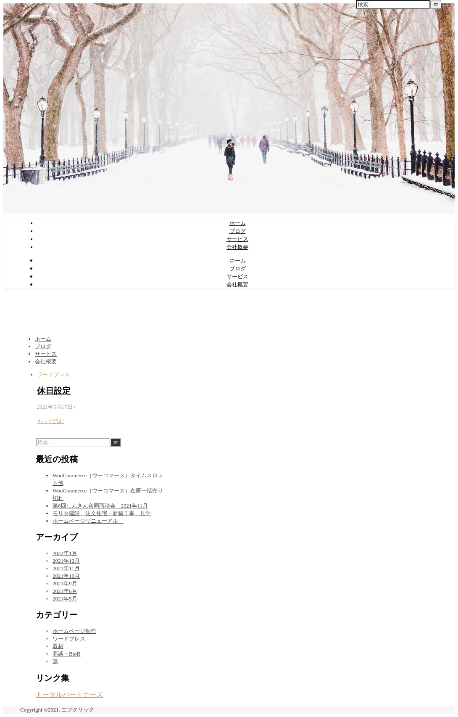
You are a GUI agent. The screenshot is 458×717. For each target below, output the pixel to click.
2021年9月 (65, 583)
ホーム (237, 223)
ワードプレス (53, 374)
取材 (58, 646)
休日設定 (54, 390)
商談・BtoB (66, 654)
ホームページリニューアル (88, 521)
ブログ (237, 231)
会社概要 (237, 247)
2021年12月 (66, 561)
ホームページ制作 (74, 631)
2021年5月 (65, 598)
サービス (237, 239)
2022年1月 (65, 553)
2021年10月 (66, 576)
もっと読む (50, 421)
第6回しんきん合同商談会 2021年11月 (100, 506)
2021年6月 (65, 591)
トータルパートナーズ (69, 694)
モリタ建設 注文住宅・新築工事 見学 (102, 513)
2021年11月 (66, 568)
